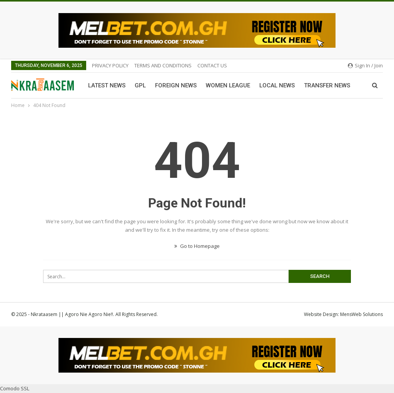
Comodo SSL (14, 388)
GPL (140, 85)
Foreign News (176, 85)
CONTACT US (212, 65)
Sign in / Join (365, 65)
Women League (228, 85)
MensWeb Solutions (361, 314)
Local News (277, 85)
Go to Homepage (197, 245)
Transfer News (327, 85)
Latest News (106, 85)
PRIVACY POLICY (110, 65)
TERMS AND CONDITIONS (163, 65)
